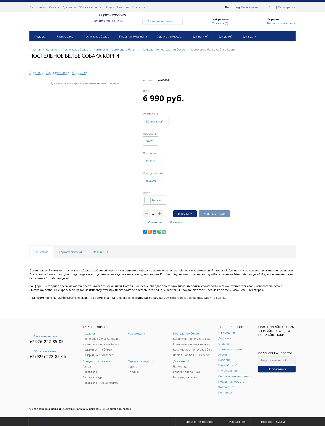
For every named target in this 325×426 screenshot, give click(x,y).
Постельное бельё (96, 36)
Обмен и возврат (91, 7)
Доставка (69, 7)
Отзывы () (79, 72)
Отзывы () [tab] (100, 252)
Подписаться (277, 369)
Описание (36, 72)
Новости (123, 7)
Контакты (139, 7)
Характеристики (57, 72)
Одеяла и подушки (170, 36)
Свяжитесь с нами (162, 21)
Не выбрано (250, 7)
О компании (37, 7)
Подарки (40, 36)
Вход (272, 7)
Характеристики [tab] (70, 252)
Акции (110, 7)
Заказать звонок (43, 336)
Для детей (226, 36)
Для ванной (201, 36)
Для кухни (249, 36)
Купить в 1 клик (214, 213)
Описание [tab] (41, 252)
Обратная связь (42, 351)
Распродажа (65, 36)
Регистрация (287, 7)
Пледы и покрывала (133, 36)
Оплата (54, 7)
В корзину (185, 213)
